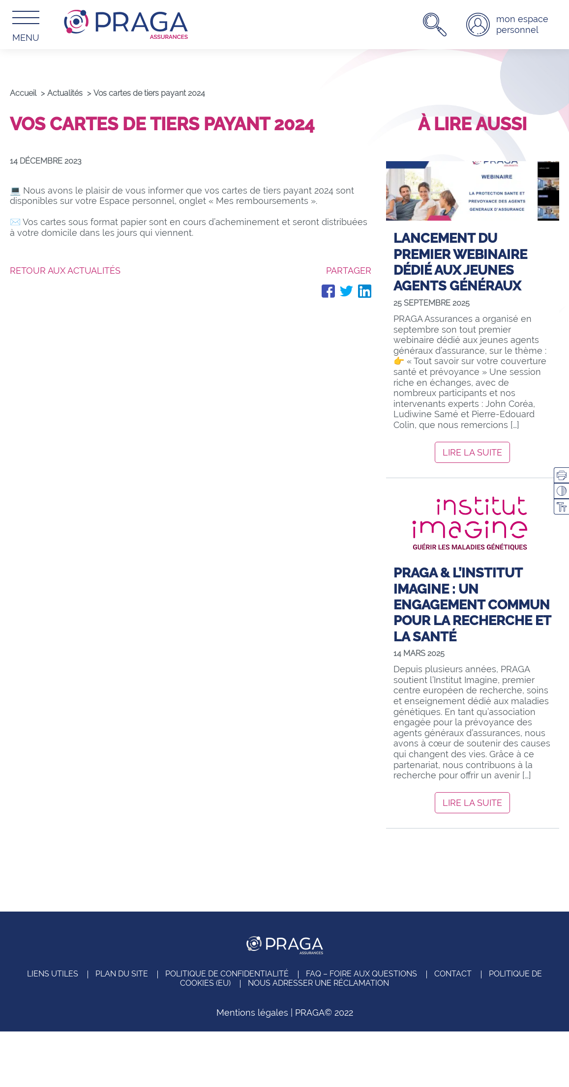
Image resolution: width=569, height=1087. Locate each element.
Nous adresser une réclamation (318, 983)
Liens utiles (52, 973)
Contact (453, 973)
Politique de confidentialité (227, 973)
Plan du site (121, 973)
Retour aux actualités (65, 270)
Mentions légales (252, 1012)
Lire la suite (472, 452)
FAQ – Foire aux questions (361, 973)
